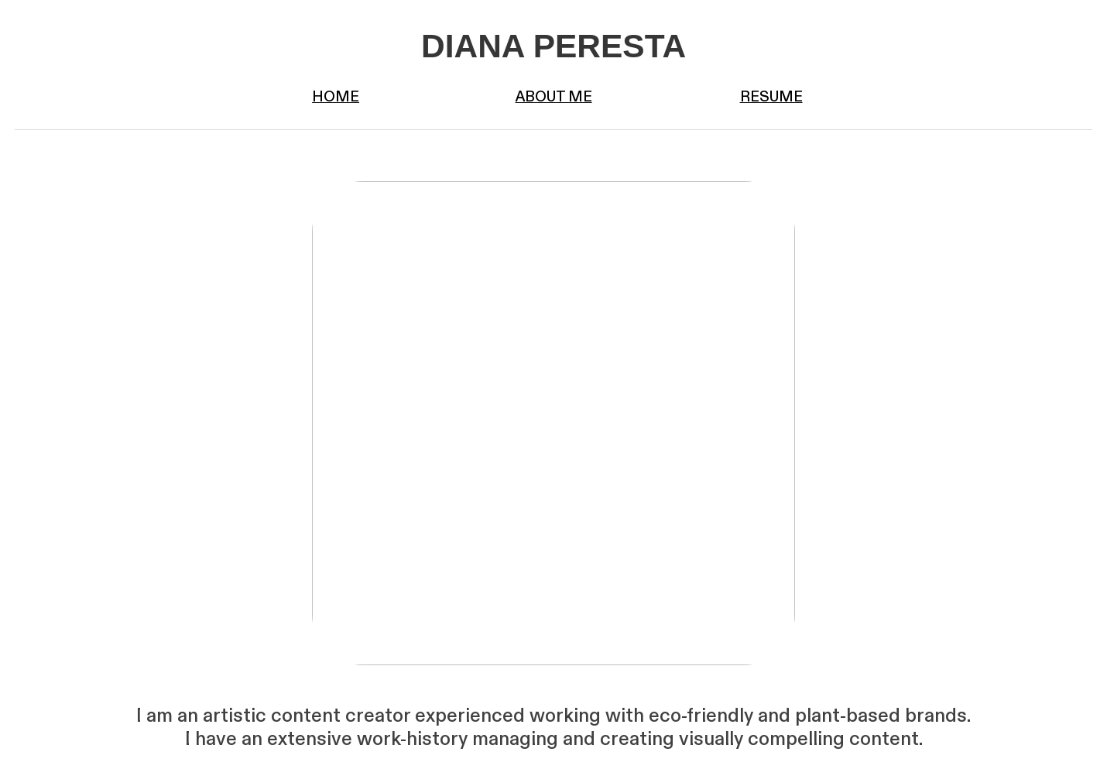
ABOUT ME (554, 98)
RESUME (771, 98)
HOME (335, 98)
